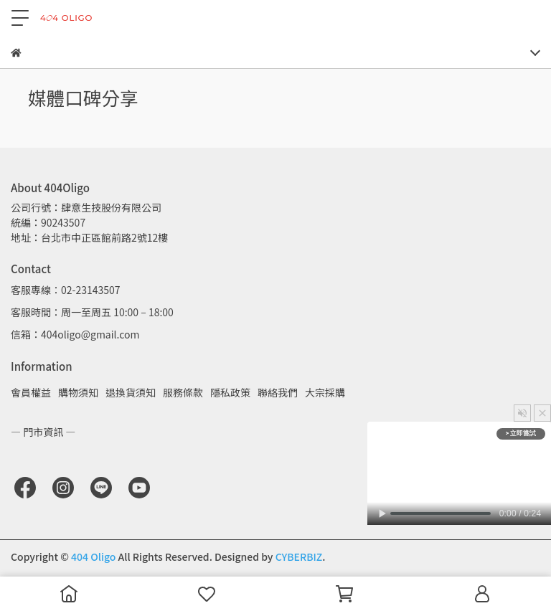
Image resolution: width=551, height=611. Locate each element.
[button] (522, 413)
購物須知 (78, 392)
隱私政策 (230, 392)
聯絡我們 (278, 392)
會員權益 (31, 392)
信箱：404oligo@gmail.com (75, 334)
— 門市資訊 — (43, 432)
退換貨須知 (130, 392)
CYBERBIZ (299, 556)
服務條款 (183, 392)
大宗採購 (325, 392)
